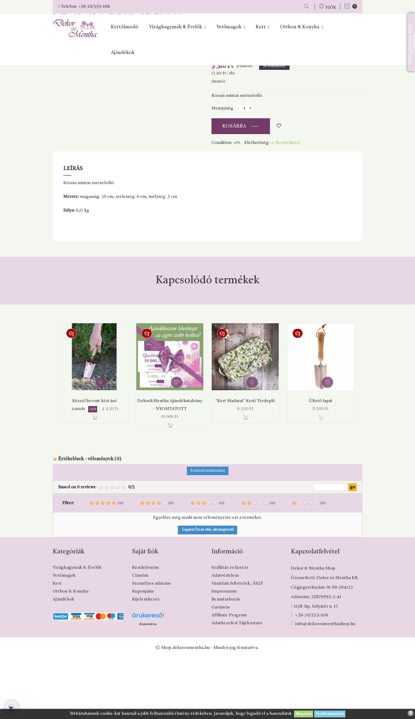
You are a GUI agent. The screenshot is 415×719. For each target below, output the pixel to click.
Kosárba (234, 186)
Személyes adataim (151, 644)
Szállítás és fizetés (229, 628)
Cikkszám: (221, 113)
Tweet (244, 103)
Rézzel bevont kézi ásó (94, 461)
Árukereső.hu (147, 684)
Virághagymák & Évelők (77, 628)
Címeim (140, 636)
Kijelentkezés (145, 660)
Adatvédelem (225, 636)
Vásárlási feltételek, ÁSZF (237, 644)
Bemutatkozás (225, 660)
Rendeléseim (145, 628)
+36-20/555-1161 (94, 6)
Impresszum (224, 652)
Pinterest (251, 103)
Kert (57, 644)
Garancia (220, 668)
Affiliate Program (229, 676)
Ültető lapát (320, 461)
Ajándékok (63, 660)
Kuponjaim (143, 652)
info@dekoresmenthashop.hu (325, 684)
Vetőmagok (64, 636)
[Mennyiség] (244, 169)
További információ (329, 714)
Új (71, 395)
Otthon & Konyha (70, 652)
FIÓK (331, 8)
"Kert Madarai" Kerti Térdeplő (245, 461)
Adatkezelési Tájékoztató (236, 684)
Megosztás (237, 103)
